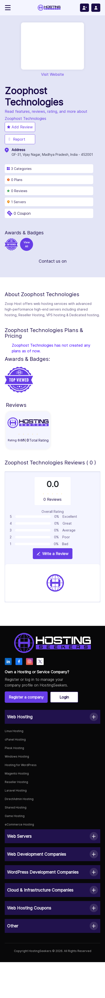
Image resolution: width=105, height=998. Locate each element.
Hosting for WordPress (21, 765)
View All (27, 244)
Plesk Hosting (14, 748)
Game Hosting (15, 816)
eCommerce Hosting (19, 824)
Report (16, 139)
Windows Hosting (17, 756)
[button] (52, 717)
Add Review (20, 127)
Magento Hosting (17, 773)
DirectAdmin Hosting (19, 799)
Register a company (26, 697)
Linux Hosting (14, 731)
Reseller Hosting (16, 782)
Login (64, 697)
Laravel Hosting (16, 790)
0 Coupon (22, 213)
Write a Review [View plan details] (52, 553)
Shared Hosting (15, 807)
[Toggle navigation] (8, 8)
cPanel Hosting (15, 739)
